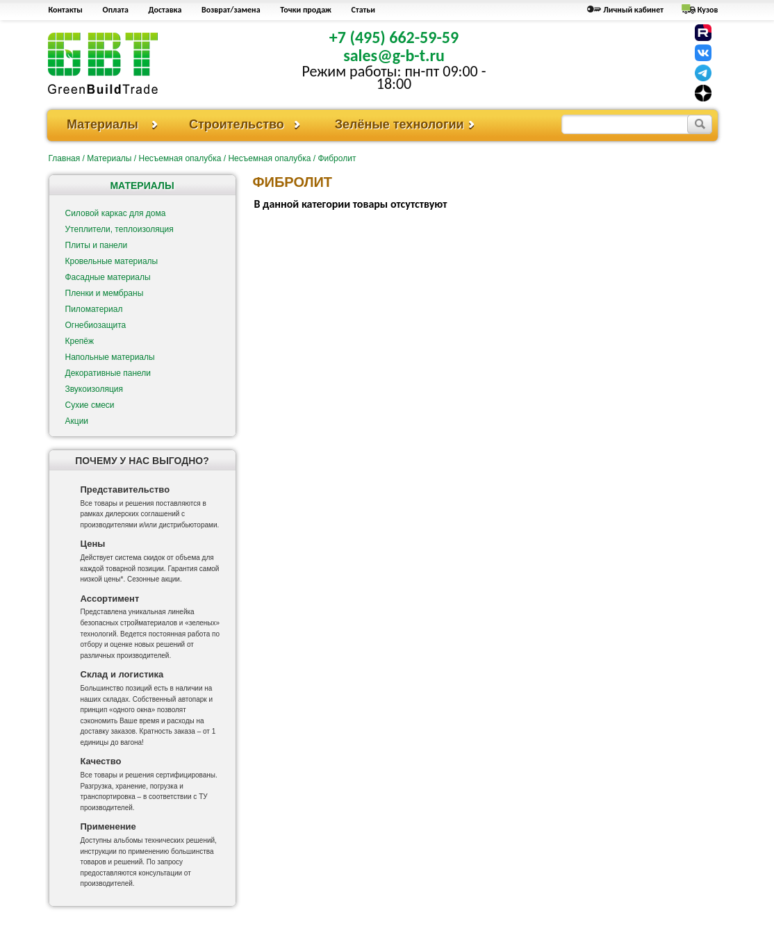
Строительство (236, 124)
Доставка (165, 10)
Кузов (708, 10)
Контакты (66, 10)
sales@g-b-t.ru (394, 55)
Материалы (102, 124)
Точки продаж (305, 10)
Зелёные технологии (399, 124)
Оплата (116, 10)
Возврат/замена (231, 10)
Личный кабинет (633, 10)
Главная (65, 158)
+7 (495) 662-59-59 (394, 37)
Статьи (363, 10)
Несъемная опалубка (179, 158)
